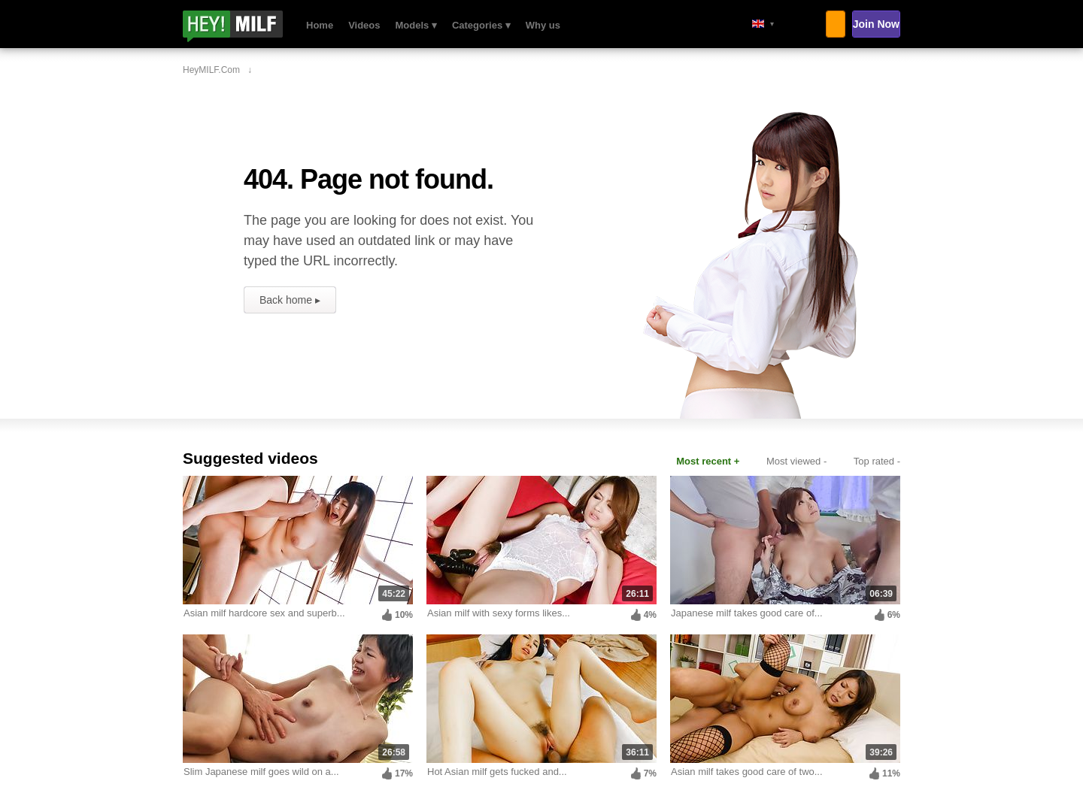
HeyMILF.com (253, 26)
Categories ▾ (481, 25)
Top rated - (877, 461)
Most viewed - (796, 461)
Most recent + (707, 461)
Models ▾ (416, 25)
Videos (364, 25)
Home (319, 25)
